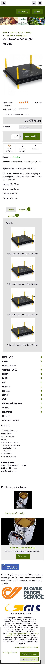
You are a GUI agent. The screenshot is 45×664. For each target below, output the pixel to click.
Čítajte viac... (23, 556)
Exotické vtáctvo (23, 366)
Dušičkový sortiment (10, 420)
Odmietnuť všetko (29, 659)
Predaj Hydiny (23, 357)
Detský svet (23, 412)
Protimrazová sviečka (14, 513)
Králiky (23, 374)
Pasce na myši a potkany (23, 403)
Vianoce (23, 408)
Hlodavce (23, 387)
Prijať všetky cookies (29, 654)
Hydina (23, 361)
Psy (23, 382)
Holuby (23, 378)
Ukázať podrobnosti (10, 653)
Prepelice (23, 391)
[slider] (23, 102)
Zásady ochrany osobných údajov (26, 647)
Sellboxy (5, 416)
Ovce (23, 399)
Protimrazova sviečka (22, 547)
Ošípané (23, 395)
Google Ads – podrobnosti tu (19, 633)
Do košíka (31, 136)
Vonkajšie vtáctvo (23, 370)
